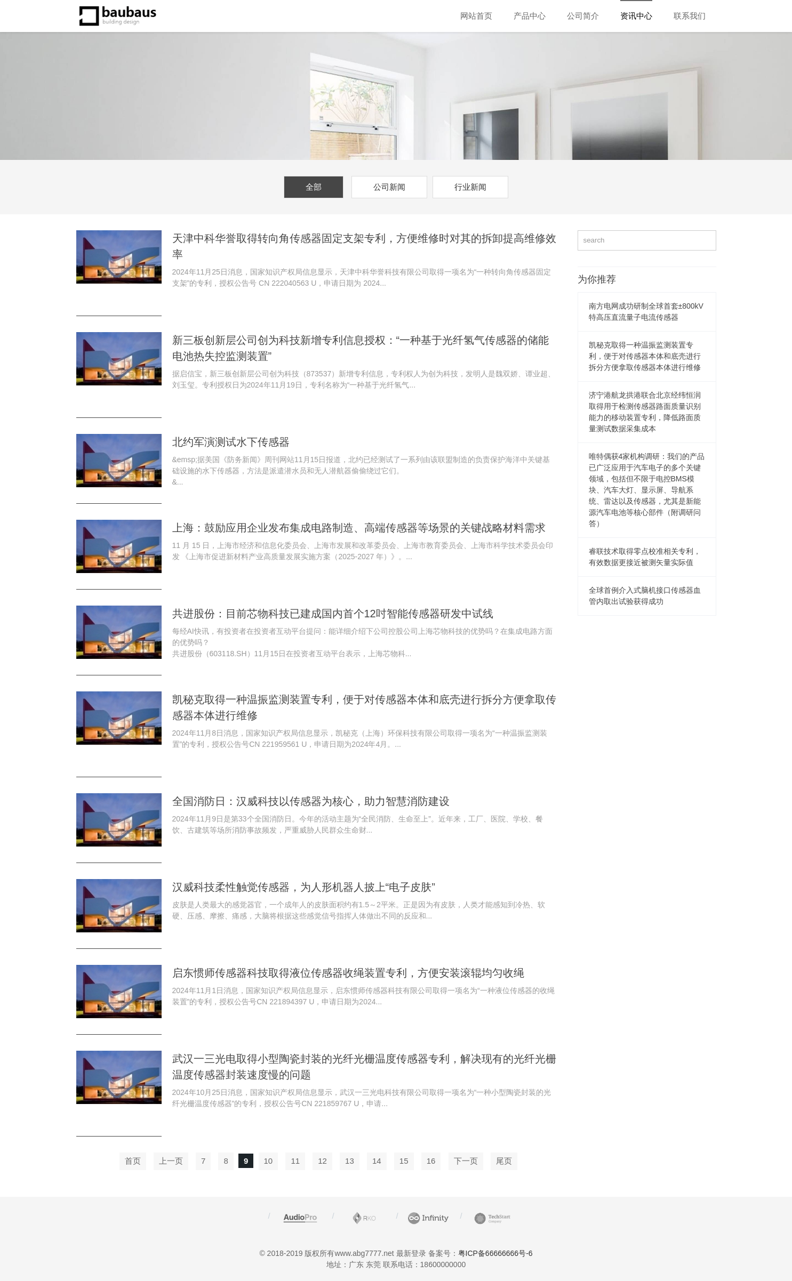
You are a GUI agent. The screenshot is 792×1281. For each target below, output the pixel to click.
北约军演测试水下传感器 (231, 442)
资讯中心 (636, 15)
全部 (314, 186)
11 (295, 1160)
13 (349, 1160)
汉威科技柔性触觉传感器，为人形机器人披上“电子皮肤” (303, 887)
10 (268, 1160)
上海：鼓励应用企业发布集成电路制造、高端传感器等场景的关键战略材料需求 (359, 528)
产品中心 (530, 15)
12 (322, 1160)
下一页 (466, 1160)
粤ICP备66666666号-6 (495, 1253)
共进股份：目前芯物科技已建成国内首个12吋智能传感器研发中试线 (332, 613)
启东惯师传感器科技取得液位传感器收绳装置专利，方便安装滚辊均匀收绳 (348, 973)
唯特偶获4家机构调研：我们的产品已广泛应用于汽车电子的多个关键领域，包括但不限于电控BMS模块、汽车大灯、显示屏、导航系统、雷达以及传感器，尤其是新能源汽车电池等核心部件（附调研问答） (647, 490)
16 (431, 1160)
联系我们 (690, 15)
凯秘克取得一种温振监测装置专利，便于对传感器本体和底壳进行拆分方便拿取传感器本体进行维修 (645, 356)
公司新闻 (389, 186)
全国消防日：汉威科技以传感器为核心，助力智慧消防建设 (311, 801)
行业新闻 (470, 186)
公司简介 (583, 15)
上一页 (171, 1160)
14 (376, 1160)
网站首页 (476, 15)
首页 (133, 1160)
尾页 (504, 1160)
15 (404, 1160)
